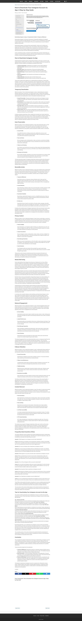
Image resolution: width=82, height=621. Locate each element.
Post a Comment (24, 12)
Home (38, 615)
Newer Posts (17, 608)
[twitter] (25, 574)
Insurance (36, 1)
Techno (46, 1)
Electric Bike (57, 1)
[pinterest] (32, 574)
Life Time (41, 1)
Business (30, 1)
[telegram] (46, 574)
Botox (26, 1)
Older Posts (47, 608)
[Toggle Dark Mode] (65, 1)
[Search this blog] (66, 1)
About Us (34, 615)
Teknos (42, 619)
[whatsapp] (39, 574)
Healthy (21, 1)
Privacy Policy (42, 615)
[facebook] (18, 574)
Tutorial (51, 1)
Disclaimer (47, 615)
